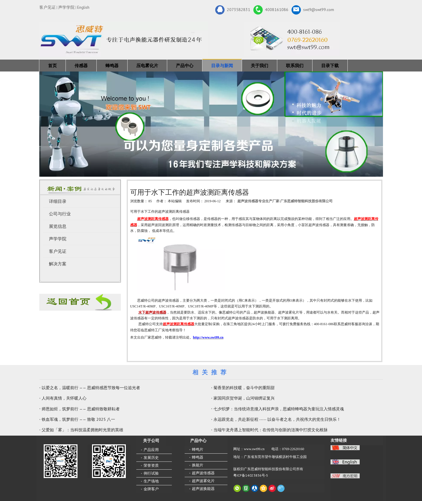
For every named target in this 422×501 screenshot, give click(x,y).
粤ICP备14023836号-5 (250, 475)
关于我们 (259, 65)
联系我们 (294, 65)
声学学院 (66, 7)
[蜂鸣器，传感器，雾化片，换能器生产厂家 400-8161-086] (211, 124)
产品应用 (151, 450)
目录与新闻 (222, 65)
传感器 (81, 65)
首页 (52, 65)
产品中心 (184, 65)
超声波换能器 (203, 488)
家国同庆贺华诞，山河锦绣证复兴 (244, 398)
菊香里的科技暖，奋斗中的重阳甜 (244, 387)
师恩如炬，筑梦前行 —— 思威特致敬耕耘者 (81, 408)
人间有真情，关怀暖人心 (64, 398)
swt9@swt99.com (313, 10)
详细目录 (57, 201)
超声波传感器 (203, 473)
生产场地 (151, 481)
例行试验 (151, 473)
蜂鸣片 (197, 449)
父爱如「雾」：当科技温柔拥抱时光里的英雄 (82, 429)
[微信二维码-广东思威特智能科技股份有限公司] (60, 461)
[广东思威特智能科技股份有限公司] (292, 39)
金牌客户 (151, 489)
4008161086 (270, 10)
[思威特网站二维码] (109, 461)
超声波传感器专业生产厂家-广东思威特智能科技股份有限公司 (285, 201)
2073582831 (232, 10)
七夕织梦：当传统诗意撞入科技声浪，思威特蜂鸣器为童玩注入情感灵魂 (278, 408)
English (83, 7)
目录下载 (330, 65)
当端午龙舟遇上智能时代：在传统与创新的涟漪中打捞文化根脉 (270, 429)
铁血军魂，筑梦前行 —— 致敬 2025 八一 (78, 419)
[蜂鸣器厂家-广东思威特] (80, 302)
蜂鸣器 (112, 65)
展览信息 (57, 226)
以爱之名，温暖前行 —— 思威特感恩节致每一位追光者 (91, 387)
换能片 (197, 465)
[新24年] (123, 39)
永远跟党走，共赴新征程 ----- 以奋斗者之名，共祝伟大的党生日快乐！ (277, 419)
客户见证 (47, 7)
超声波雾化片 (203, 481)
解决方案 (57, 264)
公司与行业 (60, 214)
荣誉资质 (151, 465)
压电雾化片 (147, 65)
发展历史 (151, 457)
